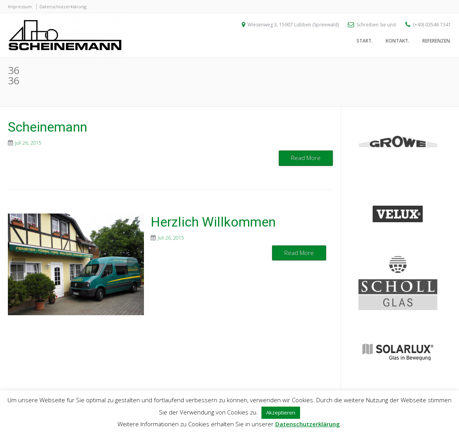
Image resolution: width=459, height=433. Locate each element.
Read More (306, 158)
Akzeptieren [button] (280, 412)
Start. (364, 42)
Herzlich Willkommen (213, 222)
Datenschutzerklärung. (63, 6)
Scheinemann (47, 127)
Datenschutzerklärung (307, 424)
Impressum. (20, 6)
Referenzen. (436, 42)
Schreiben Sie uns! (376, 25)
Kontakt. (397, 42)
